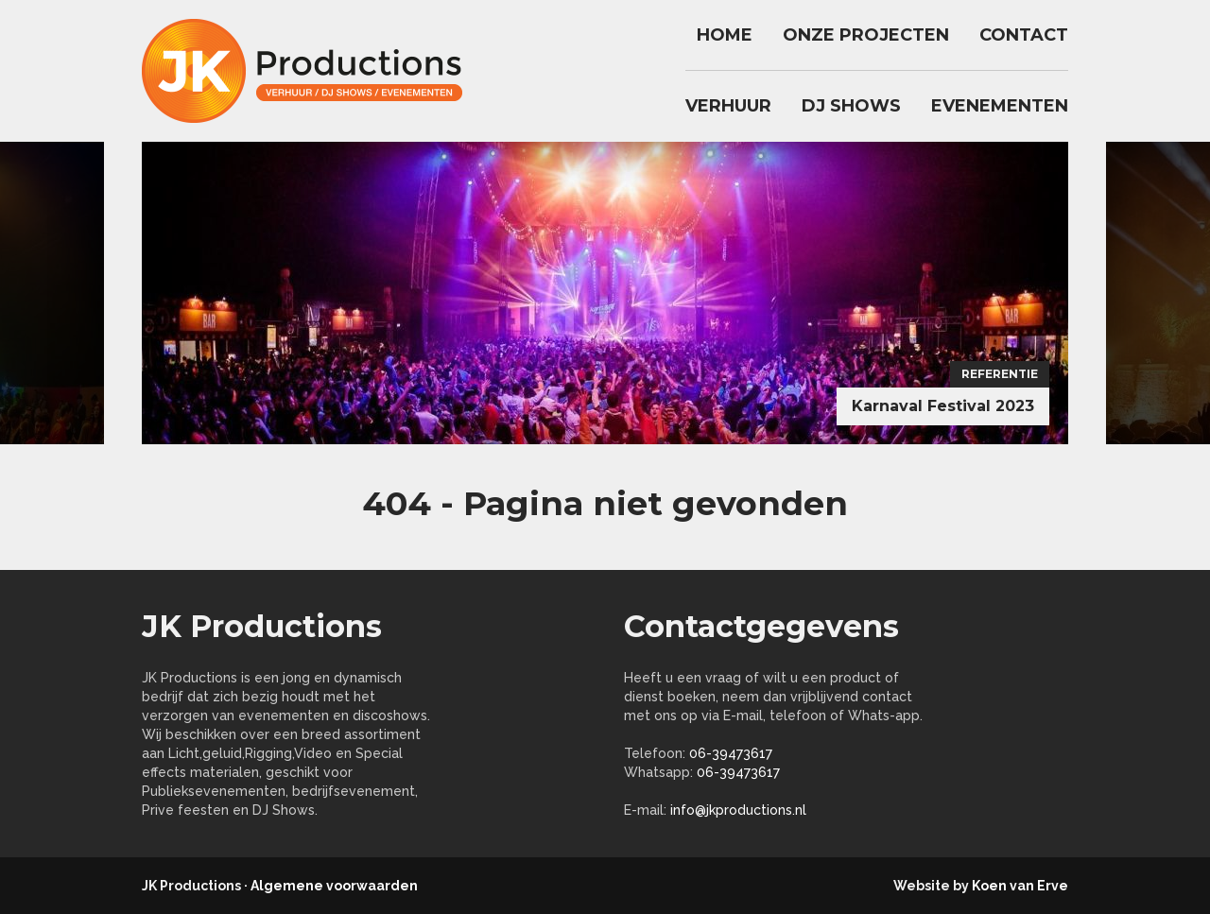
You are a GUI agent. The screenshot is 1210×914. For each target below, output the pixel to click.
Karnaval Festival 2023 (943, 406)
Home (724, 35)
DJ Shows (851, 105)
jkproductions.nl (312, 71)
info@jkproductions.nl (738, 810)
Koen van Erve (1020, 885)
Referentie (999, 374)
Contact (1023, 35)
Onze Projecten (866, 35)
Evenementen (999, 105)
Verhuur (728, 105)
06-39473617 (730, 753)
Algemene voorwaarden (334, 885)
